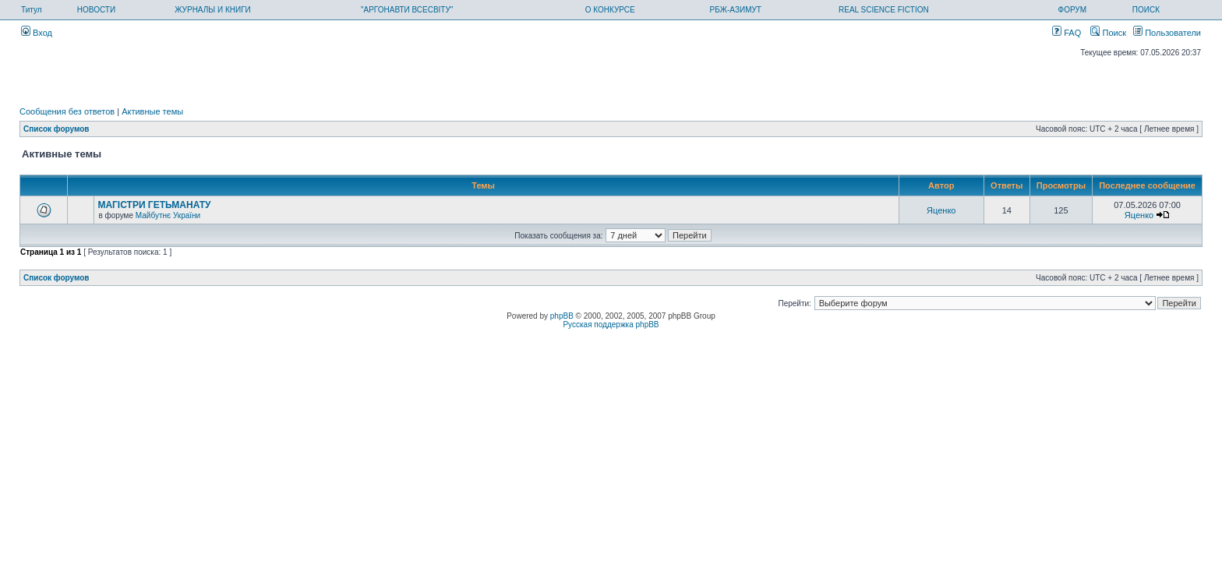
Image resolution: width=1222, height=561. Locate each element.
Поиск (1108, 32)
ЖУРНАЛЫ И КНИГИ (213, 9)
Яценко (941, 210)
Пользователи (1167, 32)
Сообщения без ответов (67, 111)
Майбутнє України (168, 215)
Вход (36, 32)
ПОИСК (1146, 9)
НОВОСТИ (96, 9)
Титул (31, 9)
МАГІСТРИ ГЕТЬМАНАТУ (153, 204)
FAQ (1066, 32)
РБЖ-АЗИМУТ (735, 9)
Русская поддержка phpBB (611, 324)
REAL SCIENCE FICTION (884, 9)
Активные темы (152, 111)
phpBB (562, 316)
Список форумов (56, 129)
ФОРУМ (1072, 9)
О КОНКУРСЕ (610, 9)
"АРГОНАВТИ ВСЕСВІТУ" (407, 9)
